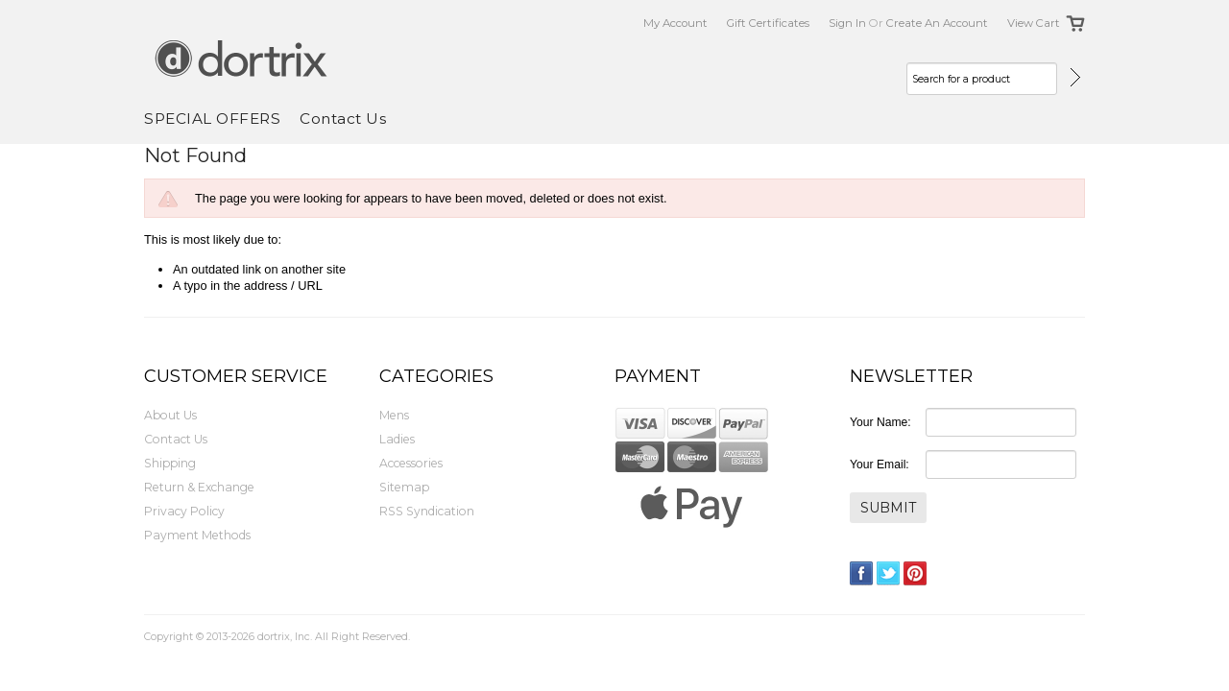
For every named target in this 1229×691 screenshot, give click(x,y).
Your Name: (880, 422)
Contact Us (175, 439)
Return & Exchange (199, 487)
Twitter (889, 573)
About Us (170, 415)
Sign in (847, 23)
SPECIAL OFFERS (212, 118)
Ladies (397, 439)
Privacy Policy (184, 511)
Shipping (170, 463)
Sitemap (404, 487)
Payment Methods (197, 535)
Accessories (411, 463)
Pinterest (916, 573)
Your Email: (879, 464)
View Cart (1033, 23)
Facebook (862, 573)
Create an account (937, 23)
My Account (675, 23)
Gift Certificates (768, 23)
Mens (394, 415)
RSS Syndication (426, 511)
